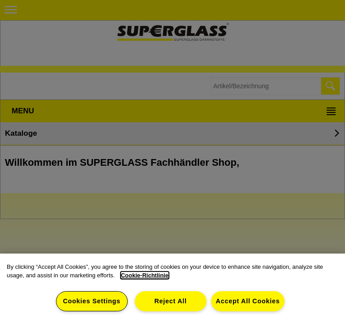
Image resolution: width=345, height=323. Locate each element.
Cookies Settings (91, 301)
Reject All (170, 301)
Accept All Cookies (248, 301)
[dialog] (172, 288)
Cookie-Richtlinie (144, 275)
